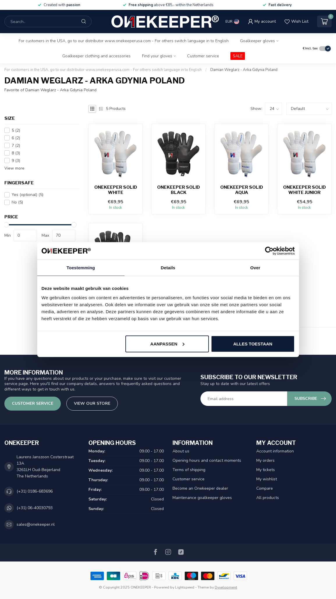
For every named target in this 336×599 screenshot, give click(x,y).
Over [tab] (255, 267)
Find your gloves (157, 56)
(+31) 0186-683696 (35, 491)
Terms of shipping (189, 470)
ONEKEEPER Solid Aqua (241, 190)
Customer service (203, 56)
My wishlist (266, 479)
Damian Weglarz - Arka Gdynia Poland (244, 69)
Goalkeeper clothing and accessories (96, 56)
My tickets (265, 470)
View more (14, 168)
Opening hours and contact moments (207, 460)
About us (181, 451)
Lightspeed (184, 587)
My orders (265, 460)
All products (267, 497)
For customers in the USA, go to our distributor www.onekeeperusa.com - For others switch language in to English (124, 41)
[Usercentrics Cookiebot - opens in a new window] (269, 251)
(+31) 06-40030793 (35, 508)
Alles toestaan (252, 343)
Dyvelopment (226, 587)
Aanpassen (167, 343)
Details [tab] (168, 267)
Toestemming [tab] (81, 267)
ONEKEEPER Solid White (115, 190)
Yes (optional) (27, 194)
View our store (92, 403)
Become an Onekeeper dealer (200, 488)
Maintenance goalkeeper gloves (202, 497)
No (17, 202)
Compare (264, 488)
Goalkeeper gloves (257, 41)
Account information (275, 451)
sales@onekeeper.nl (36, 524)
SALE (238, 56)
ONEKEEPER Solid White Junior (304, 190)
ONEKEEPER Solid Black (178, 190)
